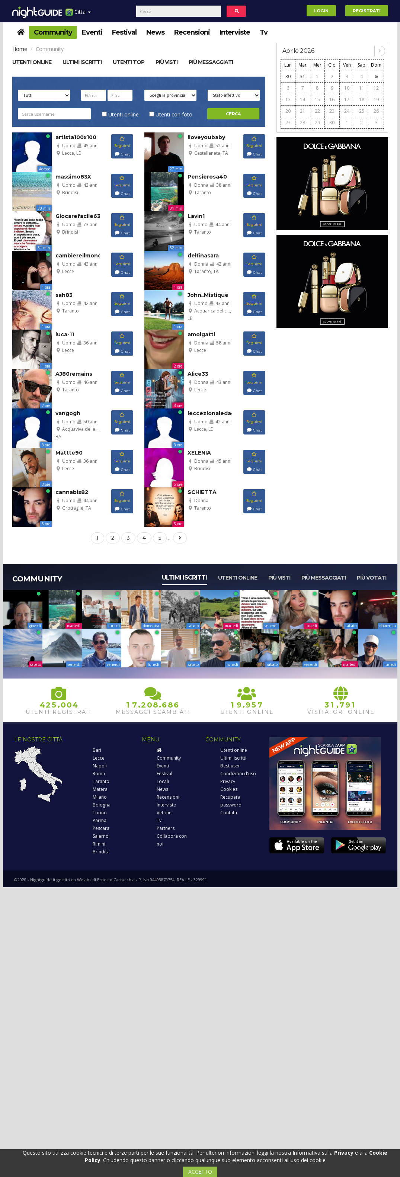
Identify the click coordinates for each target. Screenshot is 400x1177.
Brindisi (101, 852)
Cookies (228, 789)
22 (317, 111)
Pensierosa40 (207, 176)
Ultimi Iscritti (82, 62)
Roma (99, 773)
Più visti (166, 62)
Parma (99, 820)
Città (78, 14)
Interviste (235, 32)
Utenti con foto (170, 114)
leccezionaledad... (213, 413)
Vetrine (164, 812)
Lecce (99, 758)
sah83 (64, 295)
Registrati (367, 10)
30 (288, 76)
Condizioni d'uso (238, 773)
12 (376, 88)
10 (346, 88)
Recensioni (192, 32)
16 (332, 99)
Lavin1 (196, 216)
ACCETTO (200, 1171)
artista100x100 (75, 137)
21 (302, 111)
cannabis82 (71, 492)
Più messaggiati (211, 62)
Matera (100, 789)
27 (288, 122)
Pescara (101, 828)
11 (361, 88)
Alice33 (198, 374)
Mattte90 (69, 452)
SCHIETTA (202, 492)
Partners (166, 828)
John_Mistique (208, 295)
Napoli (100, 766)
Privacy (227, 781)
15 (317, 99)
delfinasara (203, 255)
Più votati (371, 577)
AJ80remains (73, 374)
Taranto (101, 781)
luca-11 (64, 334)
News (155, 32)
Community (53, 32)
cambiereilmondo (80, 255)
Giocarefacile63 (77, 216)
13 (288, 99)
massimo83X (73, 176)
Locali (163, 781)
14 (302, 99)
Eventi (92, 32)
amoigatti (201, 334)
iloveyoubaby (206, 137)
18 (361, 99)
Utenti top (128, 62)
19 (376, 99)
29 (317, 122)
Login (321, 10)
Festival (124, 32)
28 (302, 122)
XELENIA (199, 452)
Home (19, 48)
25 (361, 111)
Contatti (228, 812)
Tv (264, 32)
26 (376, 111)
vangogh (67, 413)
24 (346, 111)
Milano (100, 797)
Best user (230, 766)
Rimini (99, 844)
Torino (100, 812)
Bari (97, 750)
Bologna (102, 805)
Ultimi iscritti (184, 577)
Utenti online (31, 62)
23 (332, 111)
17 (346, 99)
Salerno (101, 836)
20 (288, 111)
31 (302, 76)
